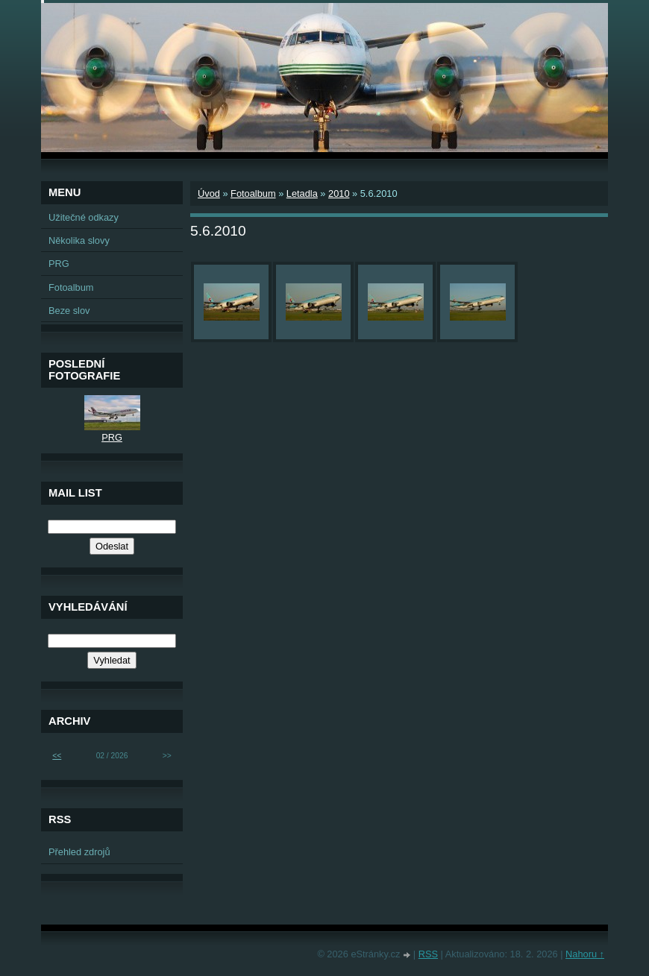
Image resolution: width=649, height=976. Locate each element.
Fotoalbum (253, 193)
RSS (428, 954)
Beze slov (69, 310)
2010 (338, 193)
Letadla (302, 193)
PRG (58, 263)
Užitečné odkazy (83, 217)
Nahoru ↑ (584, 954)
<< (56, 756)
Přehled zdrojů (79, 851)
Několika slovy (79, 240)
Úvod (209, 193)
